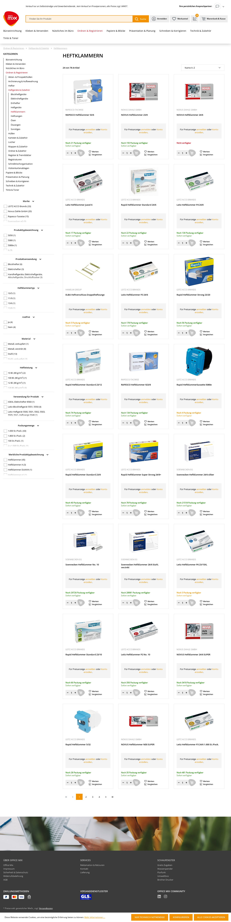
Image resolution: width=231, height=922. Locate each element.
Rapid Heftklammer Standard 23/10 (84, 654)
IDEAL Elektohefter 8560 (21, 401)
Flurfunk (161, 872)
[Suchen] (140, 19)
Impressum (9, 868)
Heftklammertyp (29, 287)
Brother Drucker (165, 879)
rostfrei (28, 316)
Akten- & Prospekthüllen (20, 77)
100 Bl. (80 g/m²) (17, 377)
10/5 (11, 293)
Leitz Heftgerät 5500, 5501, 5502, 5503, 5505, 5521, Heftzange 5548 (26, 413)
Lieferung (85, 872)
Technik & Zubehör (15, 185)
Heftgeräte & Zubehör (19, 89)
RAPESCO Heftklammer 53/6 (80, 115)
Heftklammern (18, 111)
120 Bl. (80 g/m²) (17, 387)
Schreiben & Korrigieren (17, 181)
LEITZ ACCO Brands (19, 206)
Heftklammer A (17, 464)
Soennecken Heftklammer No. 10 (82, 564)
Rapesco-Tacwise (18, 216)
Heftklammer (16, 459)
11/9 (11, 298)
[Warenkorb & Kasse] (213, 18)
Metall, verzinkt (17, 348)
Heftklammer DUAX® (20, 469)
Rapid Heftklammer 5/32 (78, 744)
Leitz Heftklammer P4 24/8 (190, 204)
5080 (12, 240)
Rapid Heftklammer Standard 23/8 (83, 474)
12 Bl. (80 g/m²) (17, 382)
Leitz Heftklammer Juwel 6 (79, 204)
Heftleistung (29, 367)
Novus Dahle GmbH (20, 211)
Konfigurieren (181, 917)
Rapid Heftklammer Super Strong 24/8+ (141, 474)
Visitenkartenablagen (18, 168)
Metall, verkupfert (18, 343)
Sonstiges (15, 129)
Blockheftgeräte (18, 94)
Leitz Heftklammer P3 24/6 (134, 294)
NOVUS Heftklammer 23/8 (134, 115)
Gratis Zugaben (164, 865)
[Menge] (71, 153)
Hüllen (11, 133)
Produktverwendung (29, 259)
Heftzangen (16, 116)
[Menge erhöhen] (75, 153)
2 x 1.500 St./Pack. (18, 445)
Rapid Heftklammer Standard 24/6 (138, 204)
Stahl (12, 353)
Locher (11, 142)
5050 (12, 235)
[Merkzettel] (180, 18)
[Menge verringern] (68, 153)
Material (29, 338)
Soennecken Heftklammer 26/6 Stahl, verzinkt (140, 566)
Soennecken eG (17, 221)
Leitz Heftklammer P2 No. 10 (135, 654)
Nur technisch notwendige (150, 917)
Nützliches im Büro (15, 68)
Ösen (13, 120)
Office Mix (8, 865)
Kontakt (84, 868)
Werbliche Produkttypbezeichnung (29, 454)
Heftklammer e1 (17, 474)
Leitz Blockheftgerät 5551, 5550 (24, 406)
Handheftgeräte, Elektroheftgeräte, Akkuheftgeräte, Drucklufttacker (25, 276)
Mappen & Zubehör (18, 146)
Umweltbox (163, 876)
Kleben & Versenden (16, 63)
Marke (29, 201)
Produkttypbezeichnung (28, 229)
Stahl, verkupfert (17, 358)
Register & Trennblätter (19, 155)
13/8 (11, 308)
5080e (12, 245)
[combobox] (79, 19)
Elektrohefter (16, 269)
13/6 (11, 303)
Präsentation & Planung (17, 176)
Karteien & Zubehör (18, 137)
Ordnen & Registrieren (17, 72)
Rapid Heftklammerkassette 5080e (194, 384)
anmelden (90, 129)
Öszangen (16, 124)
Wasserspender (165, 868)
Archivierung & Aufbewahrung (23, 81)
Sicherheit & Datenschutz (15, 872)
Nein (12, 327)
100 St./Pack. (15, 440)
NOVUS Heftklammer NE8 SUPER (137, 744)
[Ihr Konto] (220, 6)
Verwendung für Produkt (28, 396)
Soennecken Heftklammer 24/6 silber (195, 474)
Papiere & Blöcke (14, 172)
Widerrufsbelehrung (13, 876)
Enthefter (15, 103)
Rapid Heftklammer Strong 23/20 (193, 294)
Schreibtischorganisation (20, 163)
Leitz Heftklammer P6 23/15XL (192, 564)
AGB (5, 879)
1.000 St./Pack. (17, 430)
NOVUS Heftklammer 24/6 (190, 115)
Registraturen (15, 159)
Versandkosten (46, 908)
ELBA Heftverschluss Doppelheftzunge (85, 294)
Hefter (11, 85)
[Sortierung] (202, 68)
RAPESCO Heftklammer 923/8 (136, 384)
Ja (10, 322)
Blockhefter (15, 264)
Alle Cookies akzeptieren (211, 917)
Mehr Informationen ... (94, 917)
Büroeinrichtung (14, 59)
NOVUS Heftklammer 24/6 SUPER (193, 654)
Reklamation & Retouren (92, 865)
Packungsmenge (28, 425)
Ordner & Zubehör (17, 150)
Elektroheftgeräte (19, 98)
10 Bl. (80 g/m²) (17, 372)
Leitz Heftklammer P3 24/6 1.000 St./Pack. (198, 744)
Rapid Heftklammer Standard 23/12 (84, 384)
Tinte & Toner (12, 189)
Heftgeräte (16, 107)
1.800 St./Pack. (16, 435)
